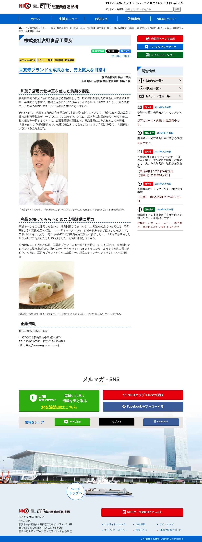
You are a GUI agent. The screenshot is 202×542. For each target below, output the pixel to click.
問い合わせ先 (174, 3)
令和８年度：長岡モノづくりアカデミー (159, 114)
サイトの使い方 (116, 3)
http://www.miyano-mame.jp (42, 345)
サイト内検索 (116, 9)
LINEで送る (72, 421)
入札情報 (140, 524)
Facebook (161, 421)
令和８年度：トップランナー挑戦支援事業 (159, 190)
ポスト (116, 421)
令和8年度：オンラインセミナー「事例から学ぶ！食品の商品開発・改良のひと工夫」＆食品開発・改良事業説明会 (159, 161)
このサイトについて (114, 524)
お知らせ (101, 19)
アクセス (156, 3)
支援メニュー (68, 19)
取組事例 (134, 19)
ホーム (35, 19)
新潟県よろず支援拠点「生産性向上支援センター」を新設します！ (159, 216)
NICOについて (167, 19)
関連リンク (141, 530)
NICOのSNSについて (170, 530)
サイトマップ (137, 3)
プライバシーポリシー (115, 530)
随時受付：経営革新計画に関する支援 (159, 138)
